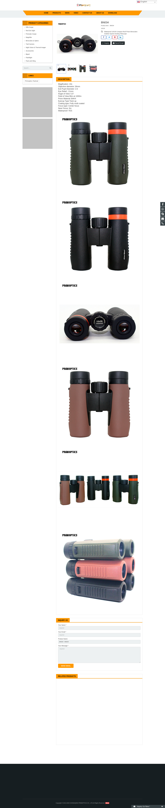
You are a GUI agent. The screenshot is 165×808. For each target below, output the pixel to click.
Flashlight (29, 70)
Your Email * (62, 644)
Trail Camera (30, 56)
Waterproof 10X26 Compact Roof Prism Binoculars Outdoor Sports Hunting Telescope (120, 44)
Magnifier (29, 50)
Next (95, 54)
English (142, 2)
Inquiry (105, 55)
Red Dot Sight (30, 43)
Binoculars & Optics (32, 53)
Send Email (118, 55)
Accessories (30, 63)
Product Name (62, 652)
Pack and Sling (31, 73)
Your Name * (62, 637)
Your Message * (63, 659)
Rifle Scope (29, 39)
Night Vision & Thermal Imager (36, 60)
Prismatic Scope (31, 46)
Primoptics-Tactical (31, 93)
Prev (59, 54)
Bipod (28, 66)
